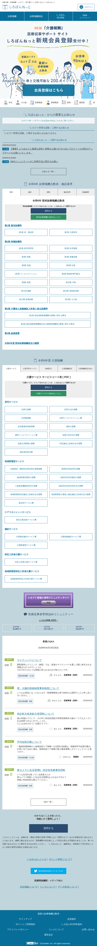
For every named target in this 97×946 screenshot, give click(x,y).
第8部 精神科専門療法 (71, 274)
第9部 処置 (26, 282)
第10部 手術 (71, 282)
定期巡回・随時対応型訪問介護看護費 (26, 469)
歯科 (30, 192)
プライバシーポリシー (18, 929)
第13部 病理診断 (26, 299)
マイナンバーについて (29, 660)
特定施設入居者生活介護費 (71, 443)
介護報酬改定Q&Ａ (85, 368)
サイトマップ (25, 919)
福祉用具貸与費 (26, 452)
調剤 (48, 192)
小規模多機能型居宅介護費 (26, 486)
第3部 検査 (26, 257)
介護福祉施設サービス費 (26, 537)
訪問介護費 (26, 409)
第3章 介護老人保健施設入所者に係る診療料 (26, 308)
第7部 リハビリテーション (26, 274)
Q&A (84, 16)
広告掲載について (28, 887)
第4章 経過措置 (12, 333)
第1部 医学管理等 (26, 248)
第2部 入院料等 (70, 232)
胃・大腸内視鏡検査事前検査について (38, 688)
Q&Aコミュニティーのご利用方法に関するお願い (34, 161)
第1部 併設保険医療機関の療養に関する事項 (47, 315)
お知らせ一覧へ (48, 171)
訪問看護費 (26, 418)
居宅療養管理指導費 (26, 426)
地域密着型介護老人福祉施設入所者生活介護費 (70, 494)
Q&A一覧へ (48, 802)
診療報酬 (12, 16)
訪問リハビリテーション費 (71, 418)
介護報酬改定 (67, 368)
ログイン (86, 7)
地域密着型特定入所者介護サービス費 (26, 579)
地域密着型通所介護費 (26, 477)
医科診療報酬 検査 (25, 701)
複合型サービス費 (26, 503)
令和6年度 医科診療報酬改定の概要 (22, 343)
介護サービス (11, 368)
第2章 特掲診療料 (13, 241)
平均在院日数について (29, 742)
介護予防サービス (30, 368)
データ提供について (67, 887)
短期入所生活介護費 (70, 435)
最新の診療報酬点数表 (48, 913)
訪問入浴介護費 (70, 409)
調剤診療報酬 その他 (26, 676)
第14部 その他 (71, 299)
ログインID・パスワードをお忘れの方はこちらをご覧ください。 (48, 121)
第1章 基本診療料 (13, 225)
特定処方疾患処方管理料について (35, 713)
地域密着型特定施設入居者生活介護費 (26, 494)
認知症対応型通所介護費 (71, 477)
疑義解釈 (85, 192)
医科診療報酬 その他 (26, 757)
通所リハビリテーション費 (26, 435)
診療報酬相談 (36, 16)
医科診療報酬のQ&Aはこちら (48, 217)
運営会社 (48, 934)
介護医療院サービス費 (26, 545)
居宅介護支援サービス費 (26, 520)
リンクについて (47, 887)
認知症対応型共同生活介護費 (71, 486)
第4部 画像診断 (70, 257)
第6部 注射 (70, 265)
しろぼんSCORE (60, 16)
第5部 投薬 (26, 265)
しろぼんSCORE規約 (71, 924)
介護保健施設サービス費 (71, 537)
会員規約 (71, 919)
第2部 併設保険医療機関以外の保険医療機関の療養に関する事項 (47, 324)
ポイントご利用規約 (25, 924)
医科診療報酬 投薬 (25, 729)
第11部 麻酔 (26, 291)
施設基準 (67, 192)
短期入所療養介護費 (26, 443)
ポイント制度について (60, 859)
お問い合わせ (88, 929)
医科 (11, 192)
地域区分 (48, 368)
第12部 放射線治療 (71, 291)
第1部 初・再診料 (26, 232)
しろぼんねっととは (36, 859)
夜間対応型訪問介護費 (71, 469)
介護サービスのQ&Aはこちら (48, 394)
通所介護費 (70, 426)
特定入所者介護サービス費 (26, 562)
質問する (48, 211)
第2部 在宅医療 (70, 248)
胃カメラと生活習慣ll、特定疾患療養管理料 (41, 770)
